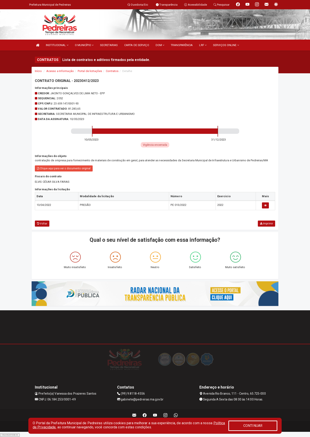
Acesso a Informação (60, 71)
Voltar (42, 223)
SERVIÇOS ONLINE (226, 45)
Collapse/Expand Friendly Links (10, 434)
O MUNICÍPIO (84, 45)
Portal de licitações (90, 71)
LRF (203, 45)
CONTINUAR (252, 426)
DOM (160, 45)
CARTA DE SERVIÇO (136, 45)
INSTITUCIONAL (57, 45)
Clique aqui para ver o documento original (63, 168)
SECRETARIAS (109, 45)
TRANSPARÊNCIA (182, 45)
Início (38, 71)
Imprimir (266, 223)
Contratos (112, 71)
